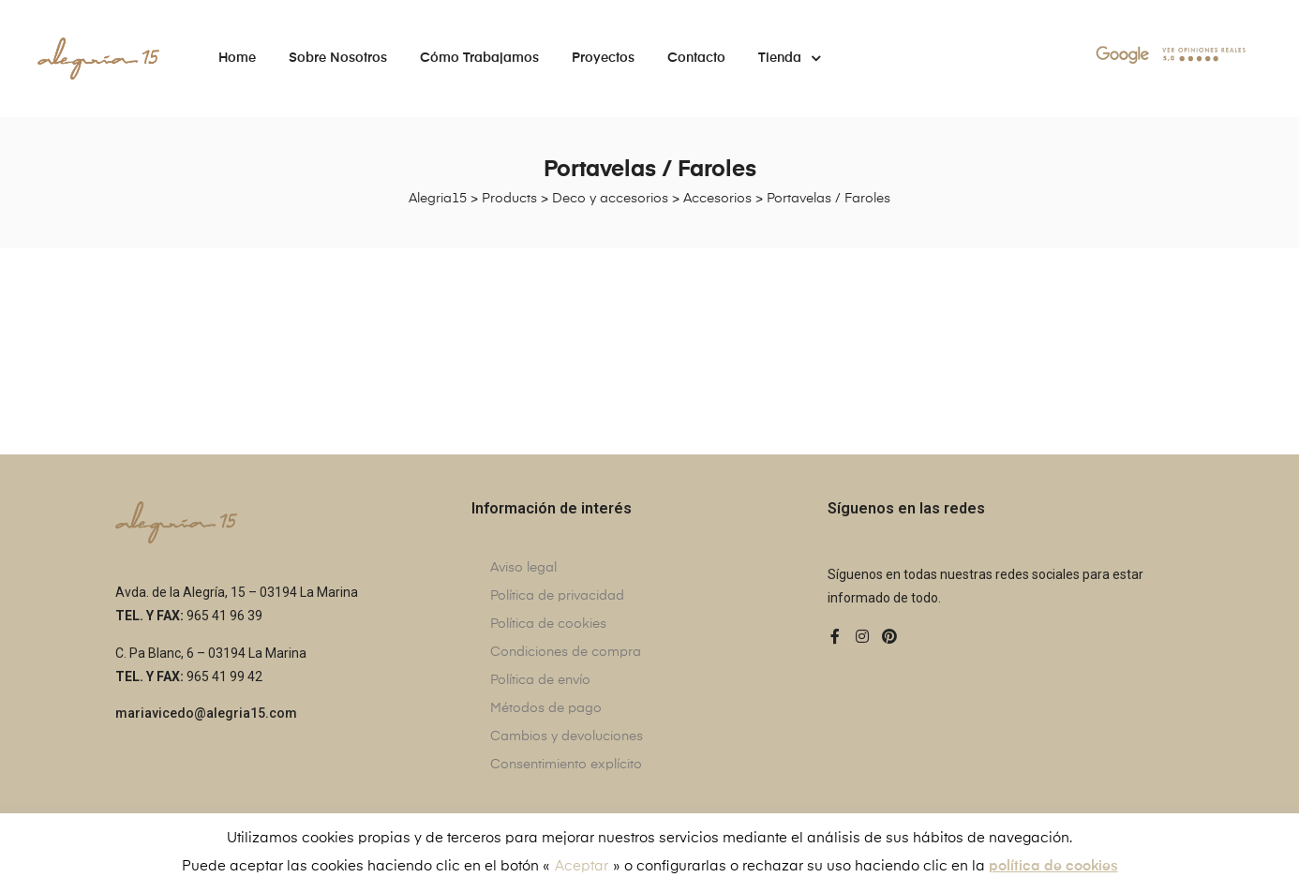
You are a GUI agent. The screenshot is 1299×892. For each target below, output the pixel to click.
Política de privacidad (557, 595)
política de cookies (1053, 866)
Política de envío (540, 680)
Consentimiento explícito (566, 764)
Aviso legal (523, 567)
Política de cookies (548, 624)
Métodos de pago (546, 708)
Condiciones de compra (565, 652)
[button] (206, 714)
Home (237, 58)
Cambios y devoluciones (566, 736)
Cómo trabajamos (479, 58)
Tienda (789, 58)
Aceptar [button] (581, 866)
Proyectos (603, 58)
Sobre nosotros (338, 58)
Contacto (696, 58)
